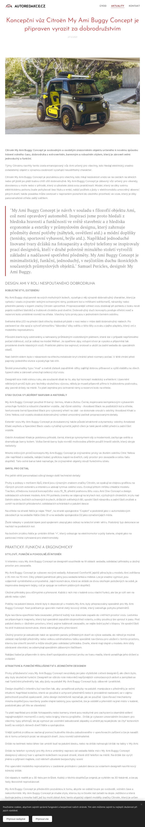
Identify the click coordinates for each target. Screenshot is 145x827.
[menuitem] (104, 6)
